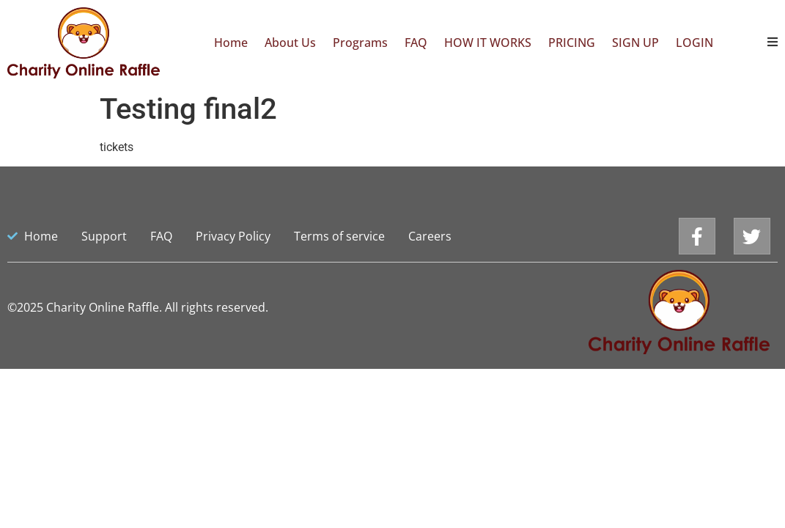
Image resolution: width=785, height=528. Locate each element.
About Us (290, 42)
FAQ (416, 42)
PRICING (571, 42)
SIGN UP (635, 42)
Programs (360, 42)
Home (231, 42)
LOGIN (694, 42)
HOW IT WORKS (487, 42)
